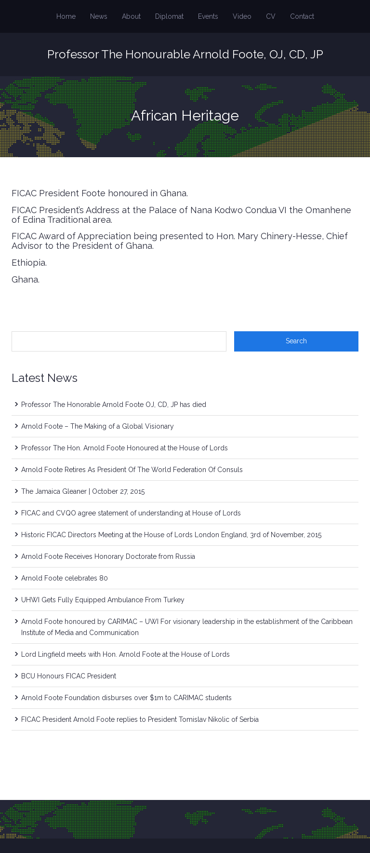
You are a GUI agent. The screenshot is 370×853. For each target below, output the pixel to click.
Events (208, 16)
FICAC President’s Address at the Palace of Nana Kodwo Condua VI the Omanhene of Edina (181, 215)
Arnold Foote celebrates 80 (64, 578)
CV (271, 16)
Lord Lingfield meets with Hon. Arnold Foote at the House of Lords (125, 654)
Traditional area (79, 220)
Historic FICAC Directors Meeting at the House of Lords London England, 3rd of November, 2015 (171, 535)
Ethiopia (28, 262)
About (131, 16)
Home (66, 16)
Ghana (25, 279)
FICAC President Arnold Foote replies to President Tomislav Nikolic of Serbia (140, 719)
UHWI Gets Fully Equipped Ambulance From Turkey (103, 600)
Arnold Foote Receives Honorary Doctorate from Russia (108, 556)
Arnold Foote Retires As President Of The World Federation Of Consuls (132, 470)
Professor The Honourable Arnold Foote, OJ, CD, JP (185, 54)
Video (242, 16)
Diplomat (169, 16)
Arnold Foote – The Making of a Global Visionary (97, 426)
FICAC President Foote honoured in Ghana (99, 193)
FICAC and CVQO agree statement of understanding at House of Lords (131, 513)
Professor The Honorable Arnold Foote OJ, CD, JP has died (113, 404)
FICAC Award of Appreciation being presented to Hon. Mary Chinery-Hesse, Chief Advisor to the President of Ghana (180, 241)
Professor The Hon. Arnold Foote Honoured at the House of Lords (124, 448)
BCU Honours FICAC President (68, 676)
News (98, 16)
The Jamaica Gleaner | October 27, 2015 (83, 491)
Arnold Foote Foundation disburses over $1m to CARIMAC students (126, 698)
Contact (302, 16)
